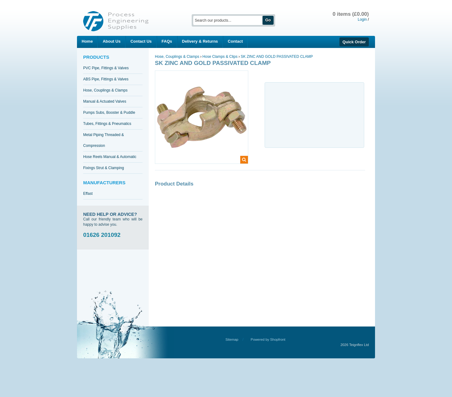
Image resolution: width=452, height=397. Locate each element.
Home (87, 41)
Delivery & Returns (200, 41)
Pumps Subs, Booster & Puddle (109, 112)
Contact (235, 41)
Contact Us (141, 41)
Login (362, 19)
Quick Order (354, 42)
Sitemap (231, 339)
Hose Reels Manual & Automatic (109, 157)
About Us (112, 41)
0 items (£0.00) (351, 14)
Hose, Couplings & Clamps (105, 90)
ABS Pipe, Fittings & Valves (106, 79)
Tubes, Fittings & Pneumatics (107, 124)
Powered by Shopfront (268, 339)
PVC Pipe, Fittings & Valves (106, 68)
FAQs (167, 41)
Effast (87, 193)
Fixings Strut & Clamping (103, 168)
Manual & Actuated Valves (104, 101)
